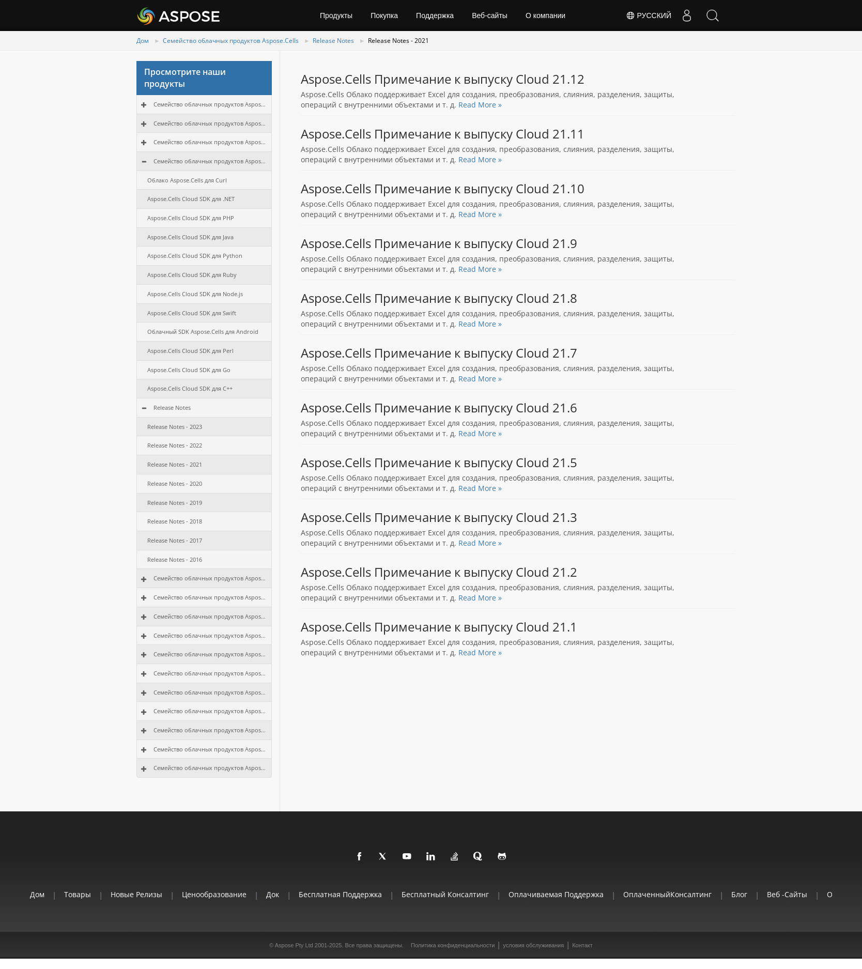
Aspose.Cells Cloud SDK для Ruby (192, 275)
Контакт (582, 945)
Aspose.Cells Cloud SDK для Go (188, 370)
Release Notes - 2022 (174, 445)
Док (272, 894)
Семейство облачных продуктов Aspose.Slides (210, 597)
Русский (648, 15)
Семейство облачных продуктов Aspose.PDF (210, 142)
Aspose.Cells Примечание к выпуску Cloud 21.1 (439, 627)
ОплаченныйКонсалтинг (667, 894)
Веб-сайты (489, 15)
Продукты (336, 15)
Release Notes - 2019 (174, 502)
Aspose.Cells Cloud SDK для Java (190, 237)
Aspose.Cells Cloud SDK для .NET (191, 199)
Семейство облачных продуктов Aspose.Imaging (210, 616)
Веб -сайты (787, 894)
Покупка (384, 15)
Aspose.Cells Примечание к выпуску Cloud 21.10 (442, 188)
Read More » (480, 105)
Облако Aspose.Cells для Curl (187, 180)
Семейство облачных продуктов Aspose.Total (210, 104)
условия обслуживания (533, 945)
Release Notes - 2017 (174, 540)
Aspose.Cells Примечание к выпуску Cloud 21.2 (439, 572)
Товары (77, 894)
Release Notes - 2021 (174, 464)
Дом (142, 40)
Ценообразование (214, 894)
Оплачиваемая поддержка (556, 894)
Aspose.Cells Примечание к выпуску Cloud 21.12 (442, 79)
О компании (545, 15)
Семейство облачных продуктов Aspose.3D (210, 749)
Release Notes (333, 40)
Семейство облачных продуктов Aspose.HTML (210, 768)
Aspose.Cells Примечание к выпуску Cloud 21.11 (442, 134)
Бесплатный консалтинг (445, 894)
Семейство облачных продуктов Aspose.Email (210, 578)
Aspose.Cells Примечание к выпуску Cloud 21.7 (439, 353)
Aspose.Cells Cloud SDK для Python (194, 255)
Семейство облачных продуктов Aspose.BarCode (210, 635)
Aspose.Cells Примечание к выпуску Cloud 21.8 (439, 298)
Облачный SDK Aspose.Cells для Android (202, 331)
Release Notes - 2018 (174, 521)
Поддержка (435, 15)
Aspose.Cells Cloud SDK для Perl (190, 351)
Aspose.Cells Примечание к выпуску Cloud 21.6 (439, 408)
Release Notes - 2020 (174, 483)
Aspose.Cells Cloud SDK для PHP (190, 218)
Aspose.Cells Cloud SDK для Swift (191, 313)
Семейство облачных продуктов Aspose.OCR (210, 692)
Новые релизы (136, 894)
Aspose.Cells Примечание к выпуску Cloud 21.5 (439, 462)
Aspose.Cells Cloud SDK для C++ (190, 388)
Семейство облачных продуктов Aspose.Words (210, 123)
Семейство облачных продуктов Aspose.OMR (210, 711)
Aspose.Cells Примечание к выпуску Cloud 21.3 (439, 517)
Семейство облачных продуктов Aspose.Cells (231, 40)
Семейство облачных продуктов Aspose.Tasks (210, 673)
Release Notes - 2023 (174, 426)
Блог (739, 894)
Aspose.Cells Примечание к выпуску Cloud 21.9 (439, 243)
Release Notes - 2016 (174, 559)
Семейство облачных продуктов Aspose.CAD (210, 730)
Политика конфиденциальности (453, 945)
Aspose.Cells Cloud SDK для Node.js (195, 294)
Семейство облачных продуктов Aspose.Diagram (210, 654)
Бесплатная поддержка (340, 894)
